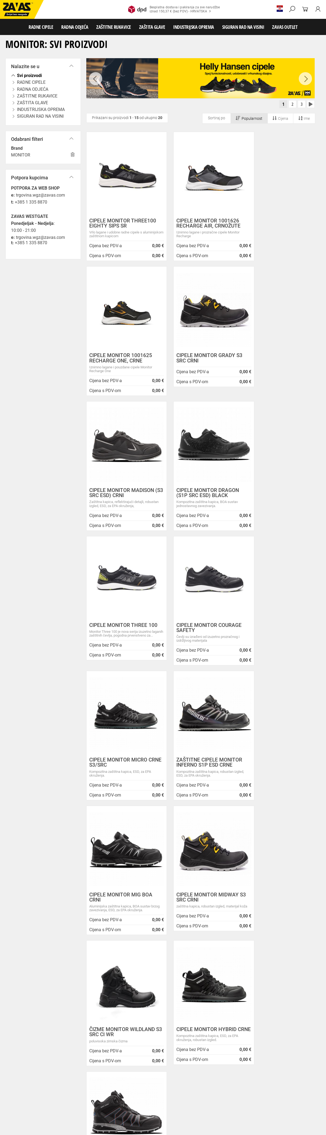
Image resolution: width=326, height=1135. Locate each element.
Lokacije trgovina (103, 1001)
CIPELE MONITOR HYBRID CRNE (198, 767)
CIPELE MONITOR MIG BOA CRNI (199, 632)
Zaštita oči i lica (41, 1102)
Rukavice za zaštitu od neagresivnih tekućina (35, 1096)
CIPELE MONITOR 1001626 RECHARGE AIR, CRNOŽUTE (200, 224)
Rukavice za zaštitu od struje (201, 1096)
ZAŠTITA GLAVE (152, 27)
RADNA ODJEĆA (74, 27)
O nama (95, 962)
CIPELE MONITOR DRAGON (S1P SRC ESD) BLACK (277, 359)
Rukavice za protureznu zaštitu (175, 1085)
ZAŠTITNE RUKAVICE (113, 27)
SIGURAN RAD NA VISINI (243, 27)
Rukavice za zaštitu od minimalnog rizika (33, 1090)
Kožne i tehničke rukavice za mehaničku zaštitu (236, 1085)
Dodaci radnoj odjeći (144, 1079)
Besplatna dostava (41, 897)
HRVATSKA (20, 1036)
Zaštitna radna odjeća (109, 1079)
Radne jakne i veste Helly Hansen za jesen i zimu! (197, 1050)
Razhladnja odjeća (259, 1079)
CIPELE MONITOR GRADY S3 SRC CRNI (118, 359)
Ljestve (87, 1114)
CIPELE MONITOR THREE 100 (118, 494)
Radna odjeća (41, 1079)
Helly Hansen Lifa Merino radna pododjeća (193, 993)
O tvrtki (94, 988)
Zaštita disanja (68, 1102)
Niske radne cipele (42, 1073)
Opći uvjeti (97, 968)
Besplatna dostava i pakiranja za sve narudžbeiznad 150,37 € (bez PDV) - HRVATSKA (174, 9)
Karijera (94, 994)
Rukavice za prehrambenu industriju (98, 1096)
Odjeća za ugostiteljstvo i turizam (218, 1079)
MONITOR (20, 155)
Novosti (172, 962)
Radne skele (105, 1114)
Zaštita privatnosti (104, 974)
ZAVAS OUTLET (284, 27)
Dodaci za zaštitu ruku (242, 1096)
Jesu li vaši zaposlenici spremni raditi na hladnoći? (198, 1039)
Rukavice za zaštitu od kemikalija (152, 1096)
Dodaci (212, 1073)
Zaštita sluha (92, 1102)
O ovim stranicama (105, 981)
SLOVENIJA (20, 1045)
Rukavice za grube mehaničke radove (122, 1085)
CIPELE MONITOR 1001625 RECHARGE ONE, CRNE (277, 224)
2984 (284, 890)
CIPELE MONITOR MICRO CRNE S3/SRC (275, 494)
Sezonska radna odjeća (72, 1079)
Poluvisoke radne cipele (76, 1073)
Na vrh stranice (305, 1127)
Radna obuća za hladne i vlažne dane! (199, 1029)
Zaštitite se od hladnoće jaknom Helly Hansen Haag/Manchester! (198, 1005)
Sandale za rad (141, 1073)
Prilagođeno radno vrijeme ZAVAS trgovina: (195, 982)
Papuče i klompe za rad (173, 1073)
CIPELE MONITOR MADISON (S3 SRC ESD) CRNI (200, 359)
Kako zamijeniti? (122, 897)
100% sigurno (203, 892)
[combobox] (308, 821)
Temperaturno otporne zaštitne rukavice (96, 1090)
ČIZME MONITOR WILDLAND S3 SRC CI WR (122, 767)
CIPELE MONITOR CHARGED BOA (279, 767)
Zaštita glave (115, 1102)
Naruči (286, 1022)
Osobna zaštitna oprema (60, 1114)
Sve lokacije (20, 1028)
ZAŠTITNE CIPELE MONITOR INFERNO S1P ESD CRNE (122, 632)
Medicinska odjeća (176, 1079)
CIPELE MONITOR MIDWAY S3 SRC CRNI (277, 632)
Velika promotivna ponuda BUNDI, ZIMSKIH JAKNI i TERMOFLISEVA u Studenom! (196, 1018)
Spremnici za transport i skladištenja (69, 1108)
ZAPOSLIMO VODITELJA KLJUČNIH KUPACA (197, 971)
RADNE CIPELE (41, 27)
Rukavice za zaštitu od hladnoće (182, 1090)
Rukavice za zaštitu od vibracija (233, 1090)
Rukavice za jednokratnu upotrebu (285, 1090)
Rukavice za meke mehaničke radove (64, 1085)
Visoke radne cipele (112, 1073)
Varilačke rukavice (142, 1090)
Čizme (198, 1073)
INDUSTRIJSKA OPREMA (193, 27)
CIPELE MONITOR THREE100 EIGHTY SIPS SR (121, 224)
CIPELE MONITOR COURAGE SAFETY (200, 494)
